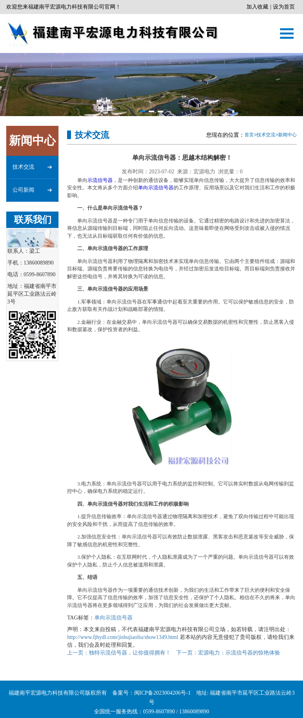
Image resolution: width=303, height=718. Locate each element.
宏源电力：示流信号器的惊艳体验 (228, 653)
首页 (249, 135)
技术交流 (266, 135)
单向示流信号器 (156, 188)
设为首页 (284, 7)
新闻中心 (287, 135)
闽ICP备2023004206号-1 (162, 704)
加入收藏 (257, 7)
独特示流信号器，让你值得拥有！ (119, 653)
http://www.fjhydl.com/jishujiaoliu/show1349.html (122, 637)
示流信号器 (100, 180)
